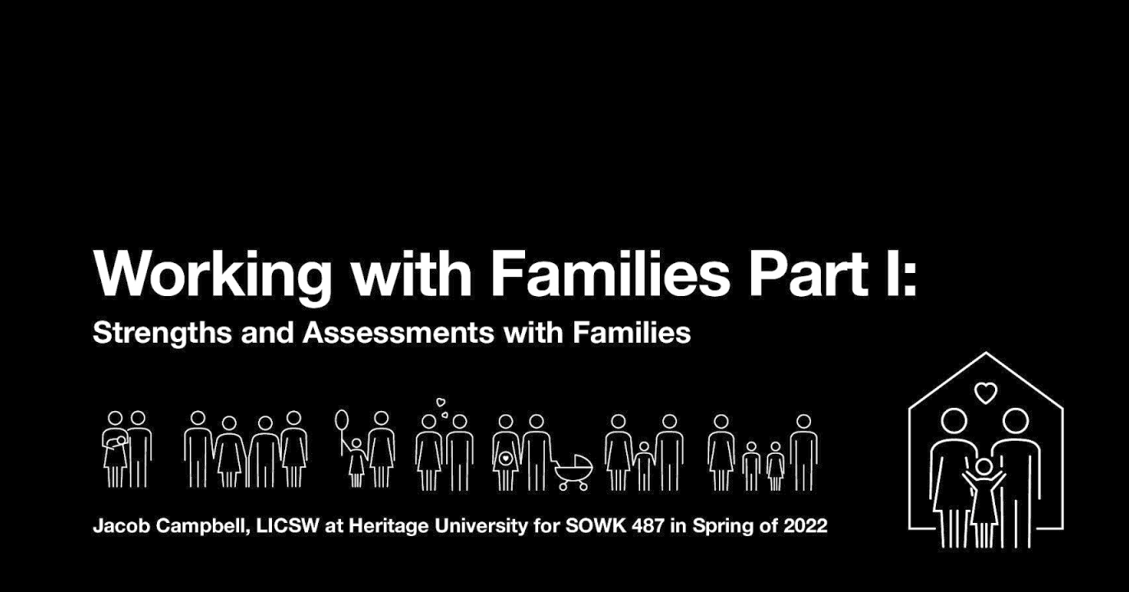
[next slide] (1100, 556)
